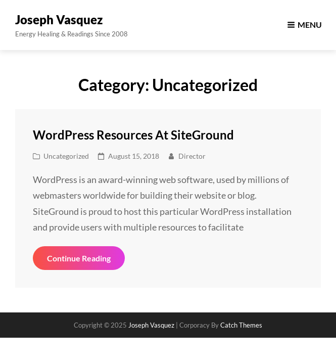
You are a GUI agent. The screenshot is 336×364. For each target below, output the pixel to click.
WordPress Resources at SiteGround (133, 134)
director (192, 156)
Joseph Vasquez (59, 19)
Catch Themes (241, 325)
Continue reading (86, 261)
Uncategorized (66, 156)
